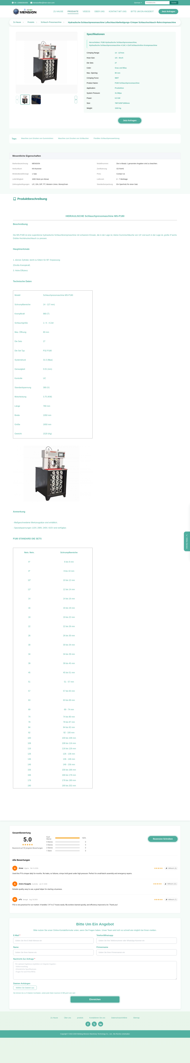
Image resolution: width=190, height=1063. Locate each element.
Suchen (173, 3)
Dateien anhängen (21, 983)
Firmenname (102, 947)
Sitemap (136, 1020)
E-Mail (16, 935)
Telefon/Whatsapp (104, 935)
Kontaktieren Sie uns (97, 1020)
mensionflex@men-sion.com (44, 3)
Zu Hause (58, 11)
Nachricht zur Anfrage (24, 959)
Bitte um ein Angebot (142, 11)
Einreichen (95, 999)
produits (80, 1020)
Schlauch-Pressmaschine (51, 22)
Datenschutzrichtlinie (119, 1020)
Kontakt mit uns (117, 11)
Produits (31, 22)
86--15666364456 (21, 3)
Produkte (73, 11)
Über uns (99, 11)
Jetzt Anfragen (168, 11)
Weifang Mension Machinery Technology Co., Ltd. (94, 1036)
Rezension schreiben (163, 839)
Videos (86, 11)
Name (16, 947)
